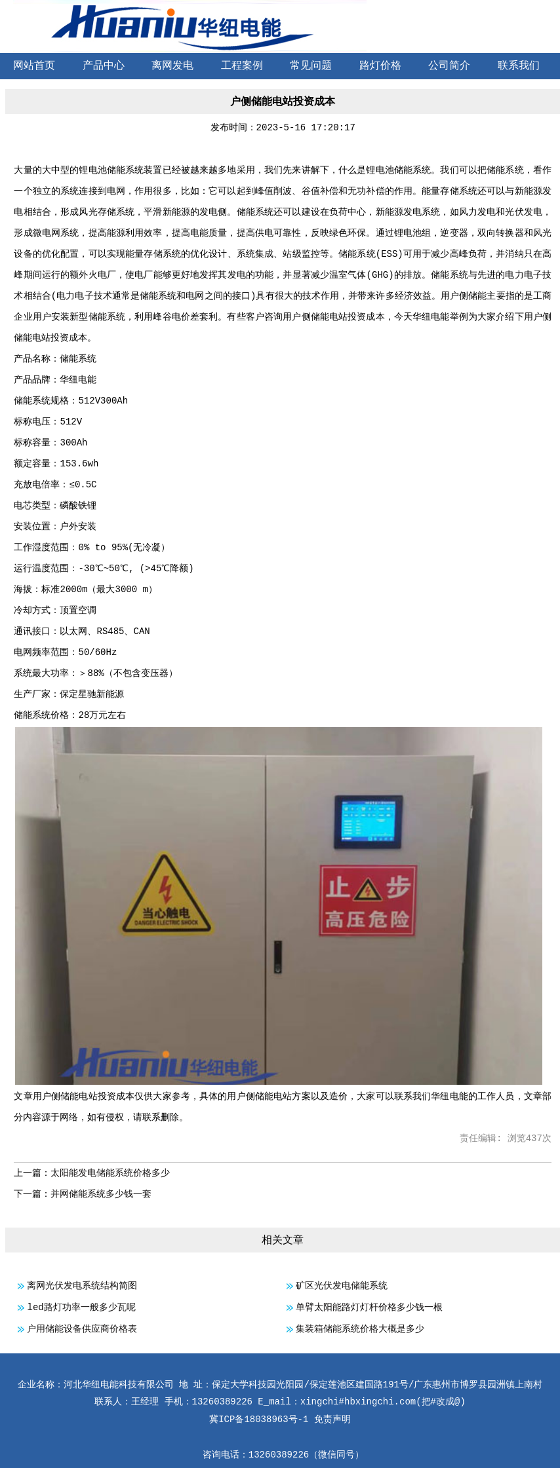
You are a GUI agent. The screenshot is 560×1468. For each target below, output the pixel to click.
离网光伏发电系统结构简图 (82, 1286)
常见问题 (311, 66)
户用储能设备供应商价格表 (82, 1329)
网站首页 (34, 66)
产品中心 (104, 66)
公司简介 (449, 66)
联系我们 (519, 66)
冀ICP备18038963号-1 (258, 1419)
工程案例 (242, 66)
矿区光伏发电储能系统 (342, 1286)
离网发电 (172, 66)
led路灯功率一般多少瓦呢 (81, 1307)
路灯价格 (380, 66)
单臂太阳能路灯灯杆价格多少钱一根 (369, 1307)
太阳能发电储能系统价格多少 (110, 1173)
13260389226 (279, 1455)
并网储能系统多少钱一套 (100, 1194)
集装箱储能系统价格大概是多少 (360, 1329)
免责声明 (332, 1419)
